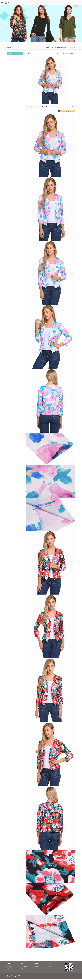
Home (66, 53)
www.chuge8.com (23, 976)
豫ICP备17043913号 (11, 976)
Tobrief (73, 53)
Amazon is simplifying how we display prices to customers (62, 47)
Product (69, 53)
